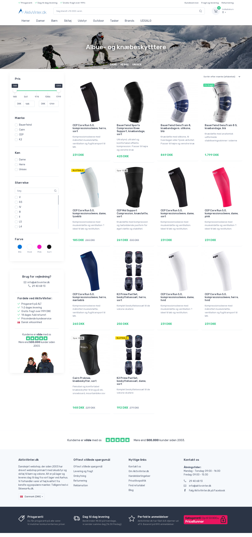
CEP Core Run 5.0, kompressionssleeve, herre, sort (89, 128)
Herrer (26, 20)
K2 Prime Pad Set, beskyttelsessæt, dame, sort (131, 373)
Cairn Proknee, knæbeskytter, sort (85, 372)
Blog (131, 480)
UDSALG (145, 20)
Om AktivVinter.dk (139, 461)
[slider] (15, 90)
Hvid (29, 252)
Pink (39, 252)
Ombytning (80, 466)
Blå (19, 252)
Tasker (114, 20)
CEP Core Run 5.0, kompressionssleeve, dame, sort (177, 211)
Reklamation (81, 475)
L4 (20, 226)
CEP (21, 134)
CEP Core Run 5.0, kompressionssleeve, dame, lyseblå (89, 211)
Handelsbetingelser (139, 466)
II (19, 216)
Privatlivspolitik (137, 470)
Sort (49, 252)
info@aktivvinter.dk (197, 476)
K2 (20, 139)
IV (20, 207)
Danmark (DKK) (30, 486)
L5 (20, 221)
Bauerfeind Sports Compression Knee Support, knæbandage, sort (131, 130)
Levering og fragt (83, 461)
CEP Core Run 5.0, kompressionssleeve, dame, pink (221, 211)
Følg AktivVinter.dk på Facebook (204, 480)
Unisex (23, 169)
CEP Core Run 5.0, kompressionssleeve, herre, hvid (222, 292)
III (20, 211)
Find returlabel (137, 475)
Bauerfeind (25, 124)
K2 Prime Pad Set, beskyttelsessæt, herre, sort (131, 292)
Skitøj (68, 20)
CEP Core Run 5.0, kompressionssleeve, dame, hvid (177, 292)
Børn (54, 20)
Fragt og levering (210, 3)
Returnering (228, 3)
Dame (22, 159)
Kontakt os (135, 456)
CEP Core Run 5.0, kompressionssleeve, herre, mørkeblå (89, 292)
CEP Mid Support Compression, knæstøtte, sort (132, 211)
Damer (40, 20)
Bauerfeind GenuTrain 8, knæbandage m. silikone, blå (176, 128)
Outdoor (98, 20)
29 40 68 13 (193, 471)
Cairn (22, 129)
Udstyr (82, 20)
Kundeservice (191, 3)
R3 (20, 202)
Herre (22, 164)
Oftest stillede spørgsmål (88, 456)
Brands (129, 20)
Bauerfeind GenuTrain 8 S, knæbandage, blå (221, 127)
